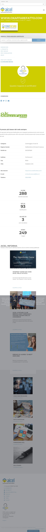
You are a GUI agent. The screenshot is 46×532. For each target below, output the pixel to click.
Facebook (8, 494)
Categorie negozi (7, 61)
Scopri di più (18, 398)
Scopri (4, 520)
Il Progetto (4, 49)
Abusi (2, 55)
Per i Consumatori (6, 53)
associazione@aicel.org (11, 492)
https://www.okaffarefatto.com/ (33, 170)
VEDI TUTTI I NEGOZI (6, 59)
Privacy (34, 527)
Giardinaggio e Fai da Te (18, 20)
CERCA (39, 40)
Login (7, 1)
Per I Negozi (4, 51)
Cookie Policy (30, 527)
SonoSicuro (4, 47)
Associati (3, 1)
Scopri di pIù (17, 287)
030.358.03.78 (8, 488)
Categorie (8, 20)
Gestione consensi (33, 530)
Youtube (7, 500)
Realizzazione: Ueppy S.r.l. (40, 528)
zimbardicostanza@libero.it (32, 174)
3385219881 (28, 177)
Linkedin (8, 496)
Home (2, 20)
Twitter (7, 498)
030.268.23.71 (9, 490)
